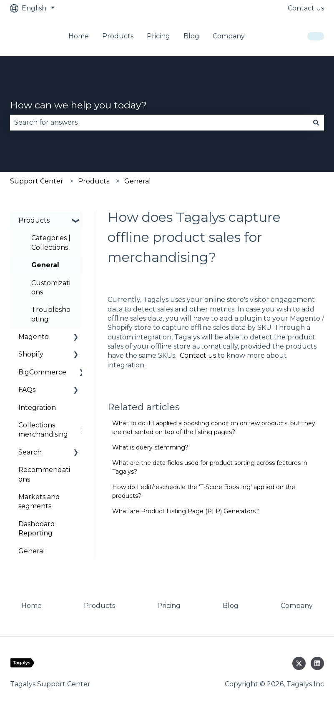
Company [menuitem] (297, 606)
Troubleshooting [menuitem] (50, 314)
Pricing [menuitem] (169, 606)
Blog (191, 36)
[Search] (316, 123)
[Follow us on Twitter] (299, 663)
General (137, 181)
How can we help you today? (78, 105)
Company (229, 36)
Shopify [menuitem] (30, 354)
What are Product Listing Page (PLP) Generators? (185, 511)
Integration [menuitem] (37, 408)
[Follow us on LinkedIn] (317, 663)
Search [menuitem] (30, 452)
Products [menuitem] (34, 220)
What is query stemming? (150, 447)
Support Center (36, 181)
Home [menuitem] (31, 606)
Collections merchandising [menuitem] (43, 429)
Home (78, 36)
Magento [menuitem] (33, 337)
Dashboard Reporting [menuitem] (36, 528)
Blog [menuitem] (231, 606)
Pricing (158, 36)
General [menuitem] (45, 265)
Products (117, 36)
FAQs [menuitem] (26, 390)
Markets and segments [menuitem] (39, 501)
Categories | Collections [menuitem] (50, 242)
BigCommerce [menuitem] (42, 372)
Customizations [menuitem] (50, 287)
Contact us (306, 8)
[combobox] (159, 123)
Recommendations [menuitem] (44, 474)
